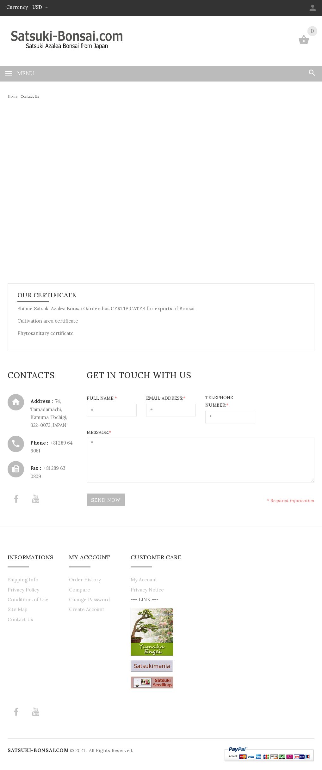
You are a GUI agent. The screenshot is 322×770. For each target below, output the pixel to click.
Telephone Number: (219, 401)
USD (40, 7)
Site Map (18, 609)
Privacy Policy (23, 590)
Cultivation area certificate (47, 321)
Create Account (86, 609)
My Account (144, 580)
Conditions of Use (28, 600)
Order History (85, 580)
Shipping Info (23, 580)
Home (12, 96)
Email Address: (165, 398)
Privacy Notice (147, 590)
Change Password (89, 600)
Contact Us (20, 619)
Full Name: (102, 398)
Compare (79, 590)
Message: (99, 432)
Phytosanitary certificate (45, 333)
